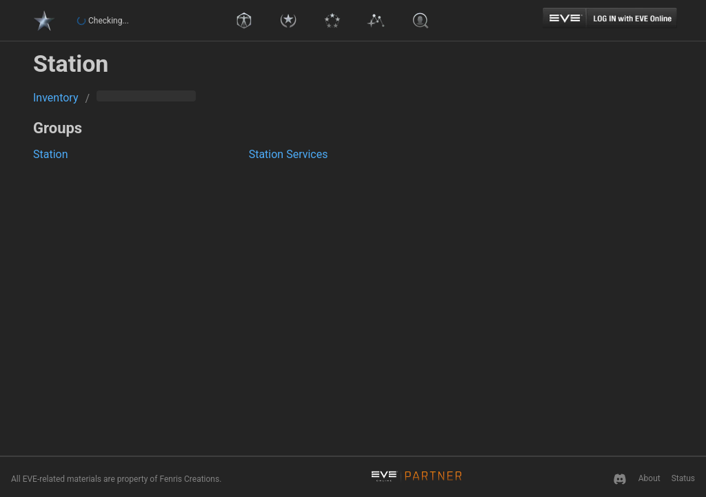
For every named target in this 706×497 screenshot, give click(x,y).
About (649, 478)
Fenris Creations (189, 479)
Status (683, 478)
